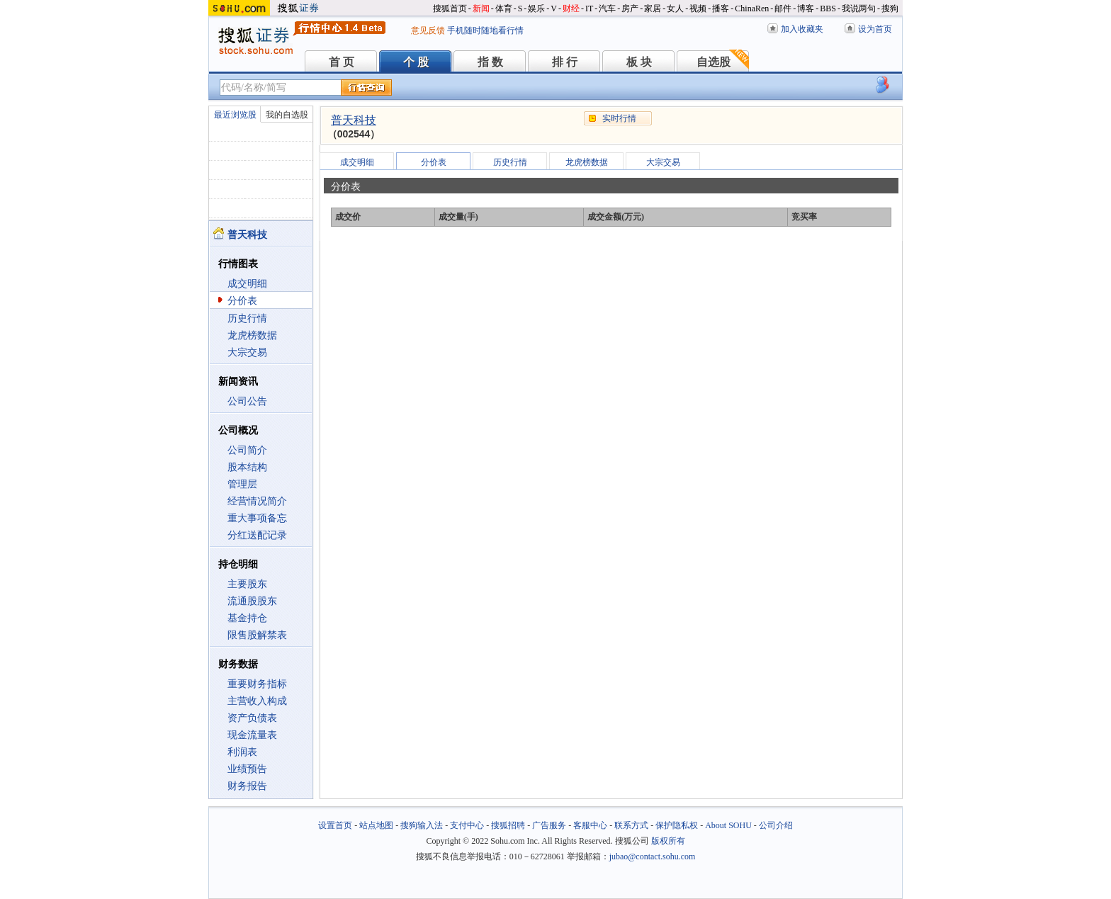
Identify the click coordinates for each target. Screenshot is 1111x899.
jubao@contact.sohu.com (652, 856)
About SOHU (728, 825)
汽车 (607, 8)
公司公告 (247, 401)
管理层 (242, 484)
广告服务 (549, 825)
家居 (652, 8)
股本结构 (247, 467)
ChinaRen (752, 8)
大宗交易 (247, 352)
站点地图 (376, 825)
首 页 (341, 62)
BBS (828, 8)
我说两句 (859, 8)
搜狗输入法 (421, 825)
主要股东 (247, 584)
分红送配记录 (257, 535)
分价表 (242, 300)
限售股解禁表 (257, 635)
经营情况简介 (257, 501)
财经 (571, 8)
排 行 (564, 62)
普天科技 (353, 120)
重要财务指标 (257, 684)
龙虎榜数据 (252, 335)
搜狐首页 (450, 8)
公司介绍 (776, 825)
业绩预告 (247, 769)
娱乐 (536, 8)
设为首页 (875, 29)
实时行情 (619, 118)
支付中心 (467, 825)
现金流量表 (252, 735)
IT (589, 8)
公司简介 (247, 450)
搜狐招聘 (508, 825)
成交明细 (247, 283)
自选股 (714, 62)
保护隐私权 (676, 825)
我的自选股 (287, 115)
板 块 (639, 62)
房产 (629, 8)
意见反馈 (428, 30)
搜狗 (889, 8)
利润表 (242, 752)
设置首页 (335, 825)
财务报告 (247, 786)
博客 (805, 8)
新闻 (481, 8)
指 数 (490, 62)
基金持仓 (247, 618)
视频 (697, 8)
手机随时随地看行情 (485, 30)
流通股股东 (252, 601)
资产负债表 (252, 718)
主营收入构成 (257, 701)
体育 (503, 8)
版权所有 (668, 841)
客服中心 (590, 825)
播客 (720, 8)
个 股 (416, 62)
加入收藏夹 (802, 29)
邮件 (782, 8)
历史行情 (247, 318)
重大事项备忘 (257, 518)
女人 (675, 8)
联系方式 (631, 825)
